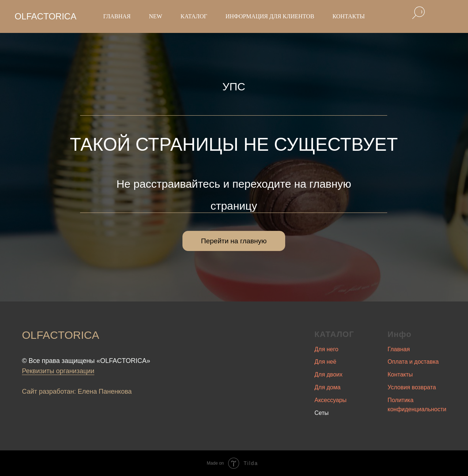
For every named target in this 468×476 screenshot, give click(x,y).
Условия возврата (412, 387)
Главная (117, 16)
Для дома (327, 387)
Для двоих (328, 374)
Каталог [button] (194, 16)
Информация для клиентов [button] (270, 16)
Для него (326, 349)
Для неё (325, 362)
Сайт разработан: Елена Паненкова (77, 391)
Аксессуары (330, 400)
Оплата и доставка (413, 362)
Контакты (348, 16)
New (155, 16)
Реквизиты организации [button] (58, 371)
